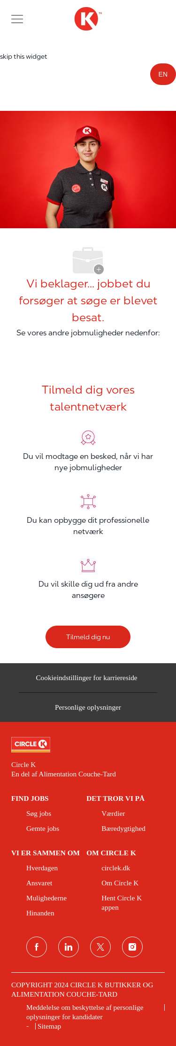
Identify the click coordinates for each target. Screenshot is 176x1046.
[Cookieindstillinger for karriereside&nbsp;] (87, 681)
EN (163, 74)
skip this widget (23, 56)
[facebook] (36, 947)
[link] (88, 745)
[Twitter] (100, 947)
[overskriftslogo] (87, 19)
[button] (17, 18)
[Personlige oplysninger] (88, 710)
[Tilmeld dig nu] (88, 637)
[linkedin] (68, 947)
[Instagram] (132, 947)
